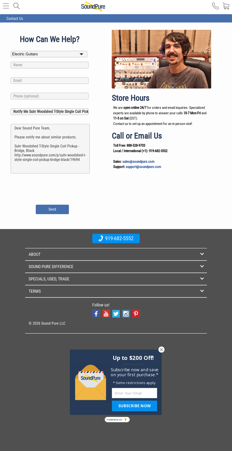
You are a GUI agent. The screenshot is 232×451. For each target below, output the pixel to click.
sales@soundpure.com (138, 161)
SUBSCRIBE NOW (134, 405)
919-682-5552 (116, 238)
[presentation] (50, 188)
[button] (133, 358)
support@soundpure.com (143, 167)
